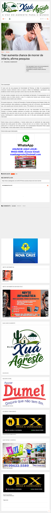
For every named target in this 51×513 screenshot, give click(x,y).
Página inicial (5, 500)
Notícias (7, 52)
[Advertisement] (12, 73)
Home (2, 52)
